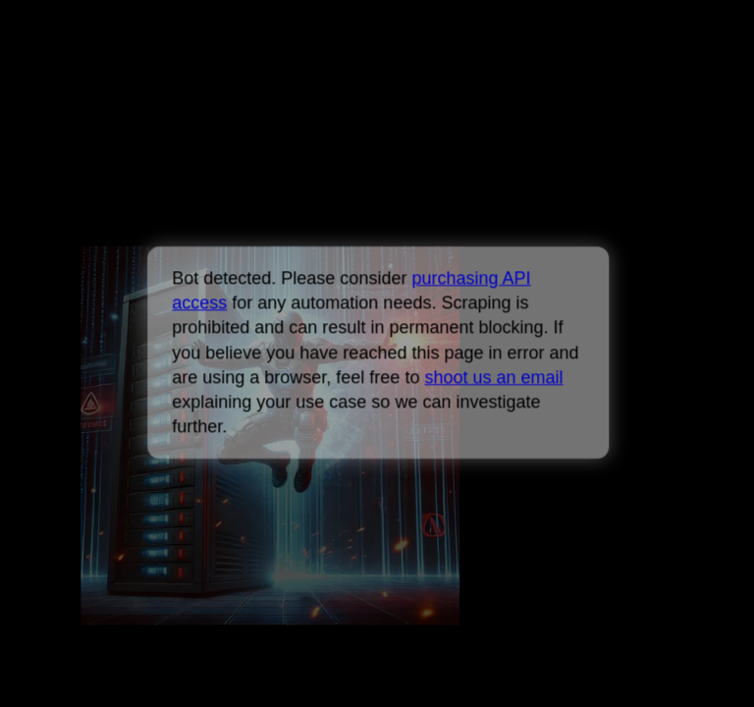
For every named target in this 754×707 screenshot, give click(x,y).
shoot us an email (493, 377)
